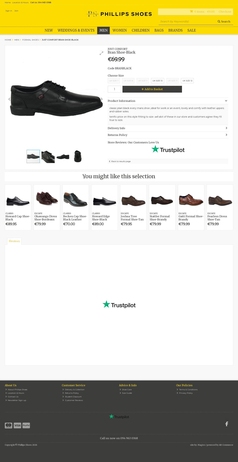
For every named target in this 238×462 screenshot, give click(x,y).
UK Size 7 (114, 80)
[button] (101, 53)
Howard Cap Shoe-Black (17, 218)
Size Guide (126, 393)
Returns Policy (70, 393)
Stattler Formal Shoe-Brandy (160, 218)
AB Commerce (226, 445)
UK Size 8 (128, 80)
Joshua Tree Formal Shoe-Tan (132, 218)
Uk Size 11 (172, 80)
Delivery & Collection (73, 389)
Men (103, 30)
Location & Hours (20, 2)
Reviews (14, 241)
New (49, 30)
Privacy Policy (185, 393)
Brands (175, 30)
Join (16, 10)
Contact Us (12, 396)
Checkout (225, 11)
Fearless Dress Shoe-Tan (217, 218)
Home (8, 2)
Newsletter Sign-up (15, 400)
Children (141, 30)
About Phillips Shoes (16, 389)
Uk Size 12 (187, 80)
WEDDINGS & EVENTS (76, 30)
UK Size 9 (142, 80)
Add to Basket (152, 89)
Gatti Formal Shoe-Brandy (190, 218)
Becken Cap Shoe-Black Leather (75, 218)
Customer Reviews (72, 400)
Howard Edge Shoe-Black (101, 218)
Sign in (8, 10)
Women (120, 30)
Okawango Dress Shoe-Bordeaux (45, 218)
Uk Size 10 (158, 80)
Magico (201, 445)
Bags (159, 30)
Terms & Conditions (187, 389)
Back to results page (121, 161)
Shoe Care (126, 389)
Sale (191, 30)
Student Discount (72, 396)
